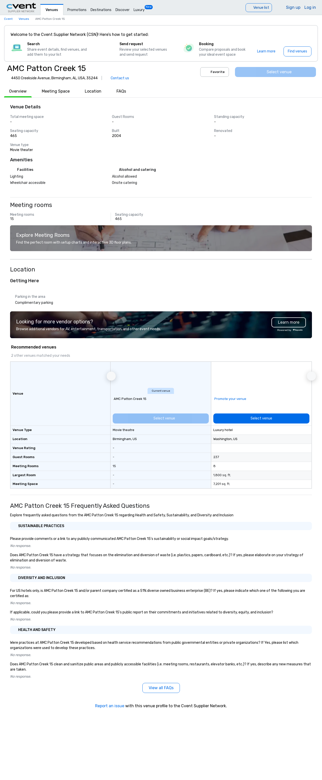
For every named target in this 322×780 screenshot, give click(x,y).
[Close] (306, 35)
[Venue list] (259, 7)
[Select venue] (275, 72)
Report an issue (109, 705)
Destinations (101, 10)
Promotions (77, 10)
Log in (310, 7)
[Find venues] (297, 51)
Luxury (139, 10)
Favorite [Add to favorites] (215, 72)
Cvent (8, 19)
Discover (122, 10)
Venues (52, 10)
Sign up (293, 7)
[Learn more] (266, 51)
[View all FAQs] (161, 688)
